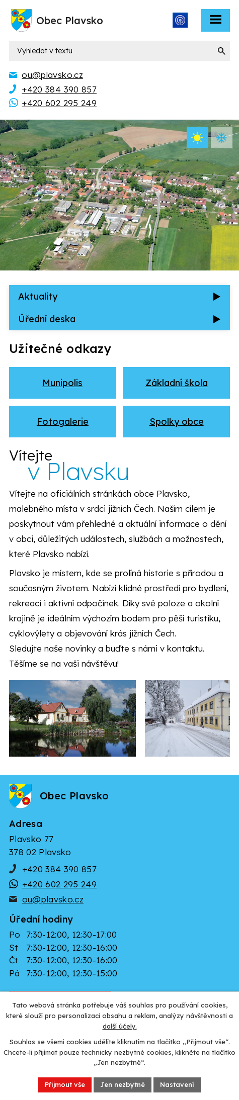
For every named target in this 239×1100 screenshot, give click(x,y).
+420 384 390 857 (59, 869)
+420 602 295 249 (59, 884)
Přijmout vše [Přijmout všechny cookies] (65, 1084)
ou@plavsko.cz (53, 899)
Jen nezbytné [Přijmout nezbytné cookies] (122, 1084)
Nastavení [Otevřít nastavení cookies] (177, 1084)
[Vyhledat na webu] (119, 51)
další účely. (120, 1026)
